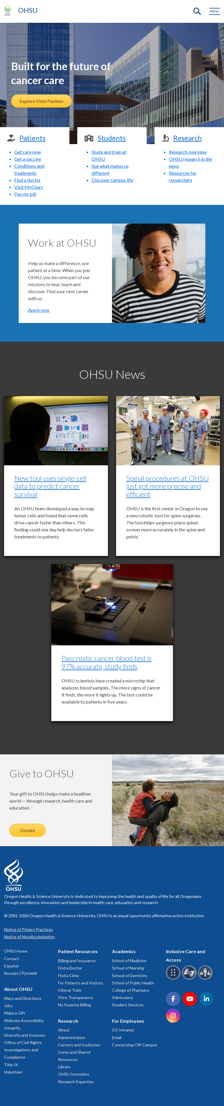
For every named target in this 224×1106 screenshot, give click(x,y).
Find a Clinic (68, 975)
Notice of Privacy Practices (28, 929)
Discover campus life (112, 180)
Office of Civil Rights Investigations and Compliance (23, 1050)
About (64, 1029)
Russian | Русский (20, 973)
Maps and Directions (22, 998)
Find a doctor (27, 180)
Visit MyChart (28, 187)
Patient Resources (78, 951)
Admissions (122, 997)
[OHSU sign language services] (190, 978)
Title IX (11, 1064)
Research (68, 1021)
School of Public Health (133, 982)
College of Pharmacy (130, 990)
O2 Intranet (123, 1029)
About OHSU (18, 989)
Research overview (187, 152)
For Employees (128, 1021)
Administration (71, 1037)
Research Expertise (76, 1081)
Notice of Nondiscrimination (29, 936)
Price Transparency (75, 997)
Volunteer (13, 1071)
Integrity (12, 1027)
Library (64, 1066)
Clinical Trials (70, 990)
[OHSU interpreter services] (206, 978)
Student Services (128, 1004)
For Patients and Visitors (80, 982)
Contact (11, 958)
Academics (124, 951)
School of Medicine (129, 960)
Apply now (38, 310)
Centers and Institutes (79, 1044)
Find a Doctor (70, 967)
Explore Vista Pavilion (41, 101)
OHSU (28, 10)
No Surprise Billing (74, 1004)
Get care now (27, 152)
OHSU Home (15, 950)
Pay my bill (25, 194)
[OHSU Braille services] (174, 978)
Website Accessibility (24, 1020)
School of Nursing (128, 967)
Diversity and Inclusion (25, 1035)
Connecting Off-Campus (134, 1044)
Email (116, 1037)
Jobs (8, 1005)
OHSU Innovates (73, 1074)
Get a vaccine (27, 159)
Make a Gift (14, 1012)
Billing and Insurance (77, 960)
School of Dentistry (129, 975)
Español (11, 965)
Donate (27, 830)
